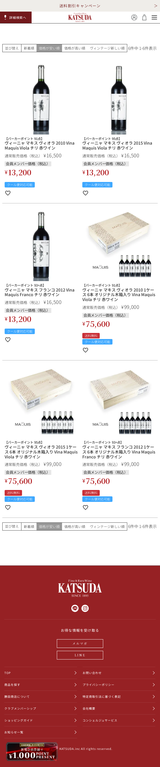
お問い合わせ (92, 673)
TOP (7, 673)
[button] (16, 17)
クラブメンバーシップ (20, 708)
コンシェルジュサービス (100, 720)
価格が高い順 (74, 47)
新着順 (29, 47)
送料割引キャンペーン (80, 6)
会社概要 (89, 708)
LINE (80, 655)
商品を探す (12, 684)
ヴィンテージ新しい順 (107, 47)
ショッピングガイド (18, 720)
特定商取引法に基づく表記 (102, 696)
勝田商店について (17, 696)
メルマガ (80, 643)
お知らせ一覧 (13, 732)
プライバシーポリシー (98, 684)
